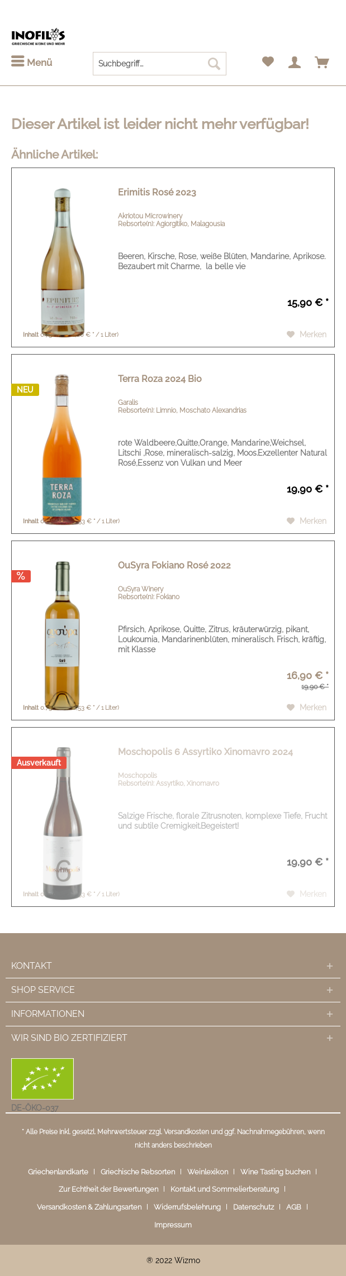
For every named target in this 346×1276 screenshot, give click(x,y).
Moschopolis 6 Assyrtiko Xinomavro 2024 (205, 752)
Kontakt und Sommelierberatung (224, 1189)
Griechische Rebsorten (138, 1172)
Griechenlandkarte (58, 1172)
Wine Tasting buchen (275, 1172)
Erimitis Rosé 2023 (157, 192)
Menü (31, 61)
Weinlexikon (207, 1172)
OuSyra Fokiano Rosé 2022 (174, 565)
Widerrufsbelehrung (187, 1207)
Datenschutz (253, 1207)
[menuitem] (32, 63)
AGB (293, 1207)
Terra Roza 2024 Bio (160, 379)
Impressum (173, 1225)
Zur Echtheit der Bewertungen (108, 1189)
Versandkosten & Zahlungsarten (89, 1207)
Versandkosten (186, 1132)
